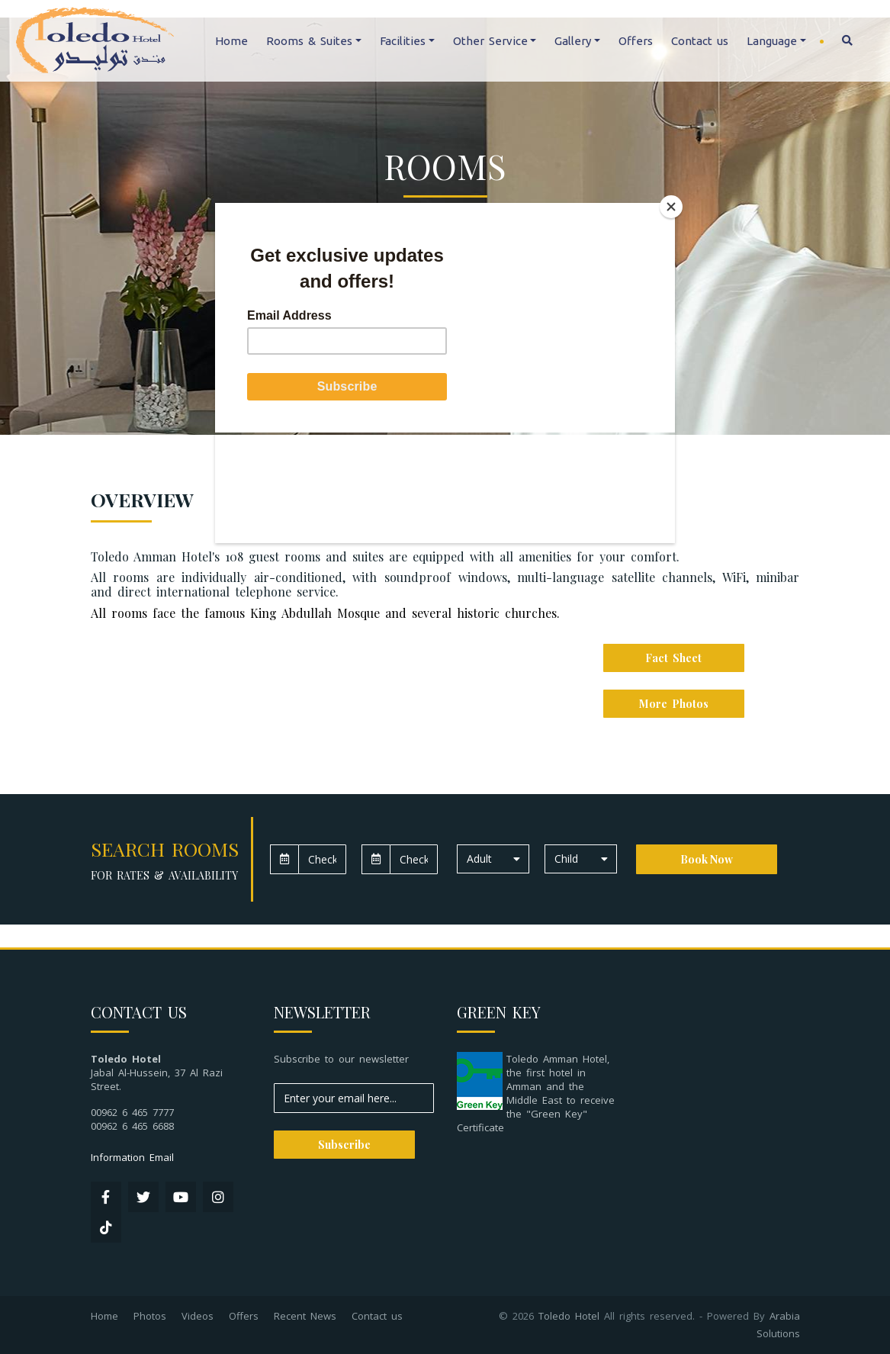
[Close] (671, 206)
